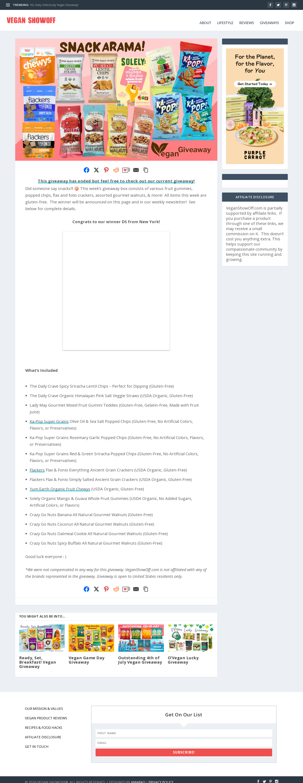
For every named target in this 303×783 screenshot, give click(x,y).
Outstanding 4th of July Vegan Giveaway (140, 655)
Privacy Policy (161, 777)
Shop (289, 18)
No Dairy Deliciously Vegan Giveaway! (54, 5)
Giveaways (269, 18)
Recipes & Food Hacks (43, 722)
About (205, 18)
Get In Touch (36, 741)
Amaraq (138, 777)
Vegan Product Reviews (46, 713)
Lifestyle (225, 18)
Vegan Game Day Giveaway (86, 655)
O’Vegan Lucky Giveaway (183, 655)
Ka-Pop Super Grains (49, 416)
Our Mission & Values (44, 703)
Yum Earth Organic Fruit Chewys (60, 484)
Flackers (37, 465)
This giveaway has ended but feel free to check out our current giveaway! (116, 176)
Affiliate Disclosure (43, 732)
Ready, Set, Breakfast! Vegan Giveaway (37, 657)
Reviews (246, 18)
